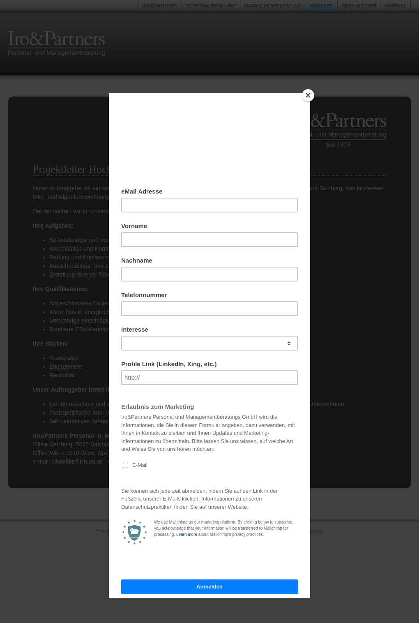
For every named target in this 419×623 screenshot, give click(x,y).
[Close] (308, 95)
